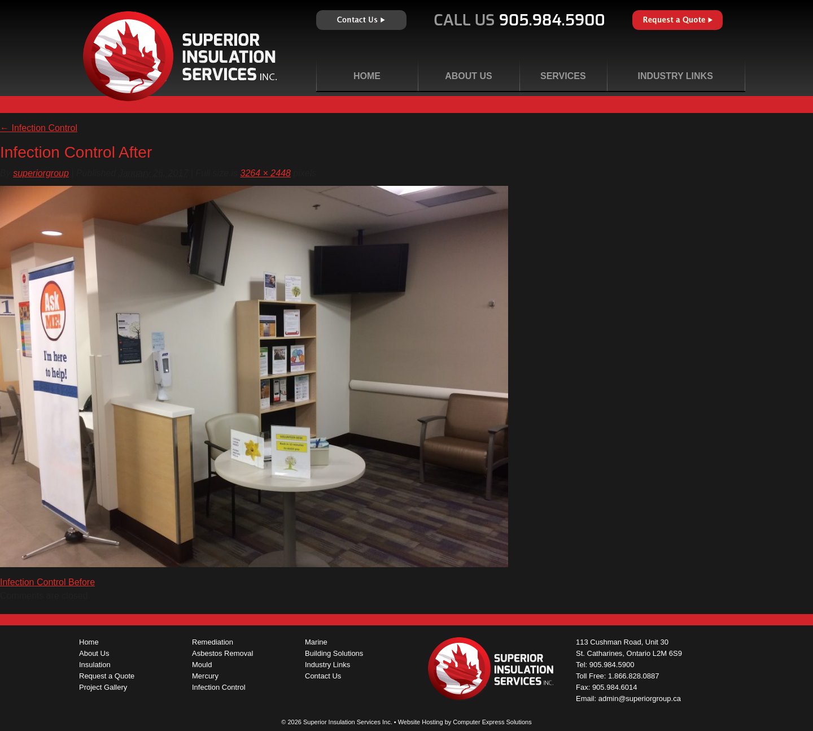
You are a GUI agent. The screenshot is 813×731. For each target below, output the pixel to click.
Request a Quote (677, 20)
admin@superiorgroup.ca (639, 698)
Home (367, 76)
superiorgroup (41, 173)
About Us (468, 76)
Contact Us (361, 20)
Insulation (95, 664)
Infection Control (38, 128)
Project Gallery (103, 687)
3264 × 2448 (266, 173)
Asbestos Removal (222, 653)
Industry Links (675, 76)
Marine (316, 642)
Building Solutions (334, 653)
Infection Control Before (47, 582)
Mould (202, 664)
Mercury (205, 676)
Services (563, 76)
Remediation (212, 642)
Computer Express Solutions (492, 722)
